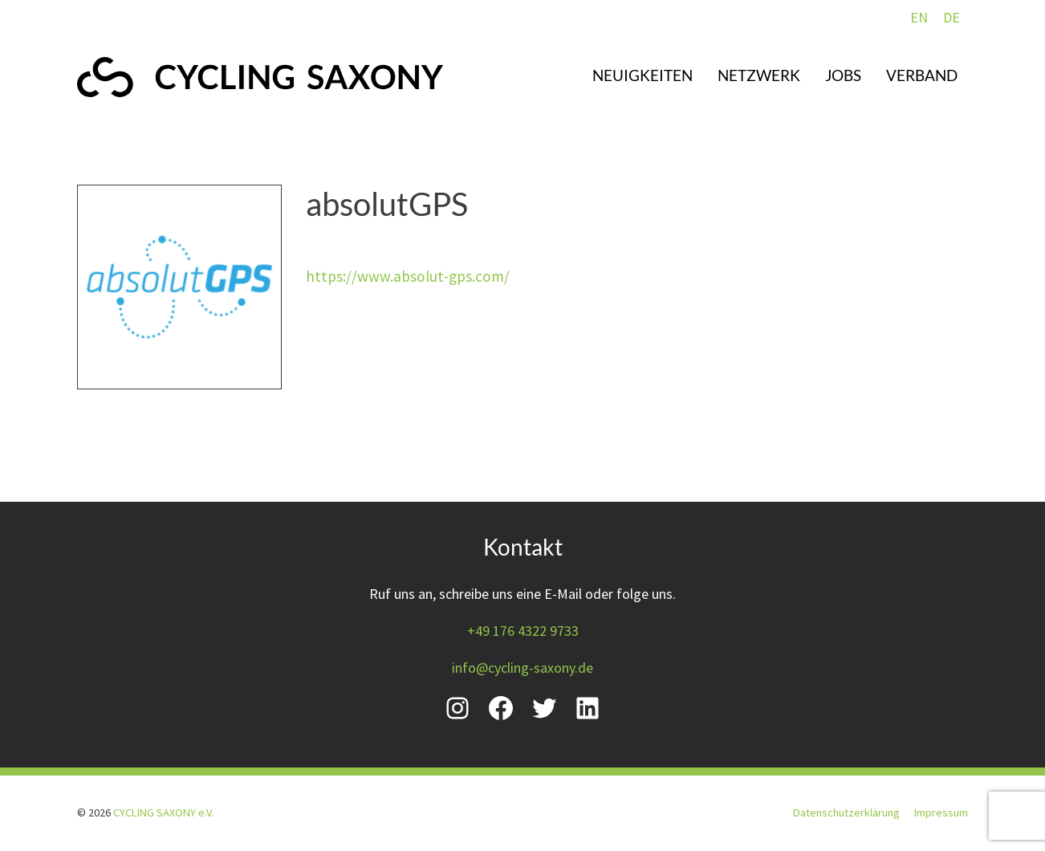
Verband (922, 75)
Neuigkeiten (642, 75)
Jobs (843, 75)
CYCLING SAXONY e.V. (163, 812)
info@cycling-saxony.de (522, 667)
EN (919, 17)
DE (951, 17)
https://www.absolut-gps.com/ (408, 276)
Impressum (941, 812)
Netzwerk (759, 75)
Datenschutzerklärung (846, 812)
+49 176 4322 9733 (523, 630)
